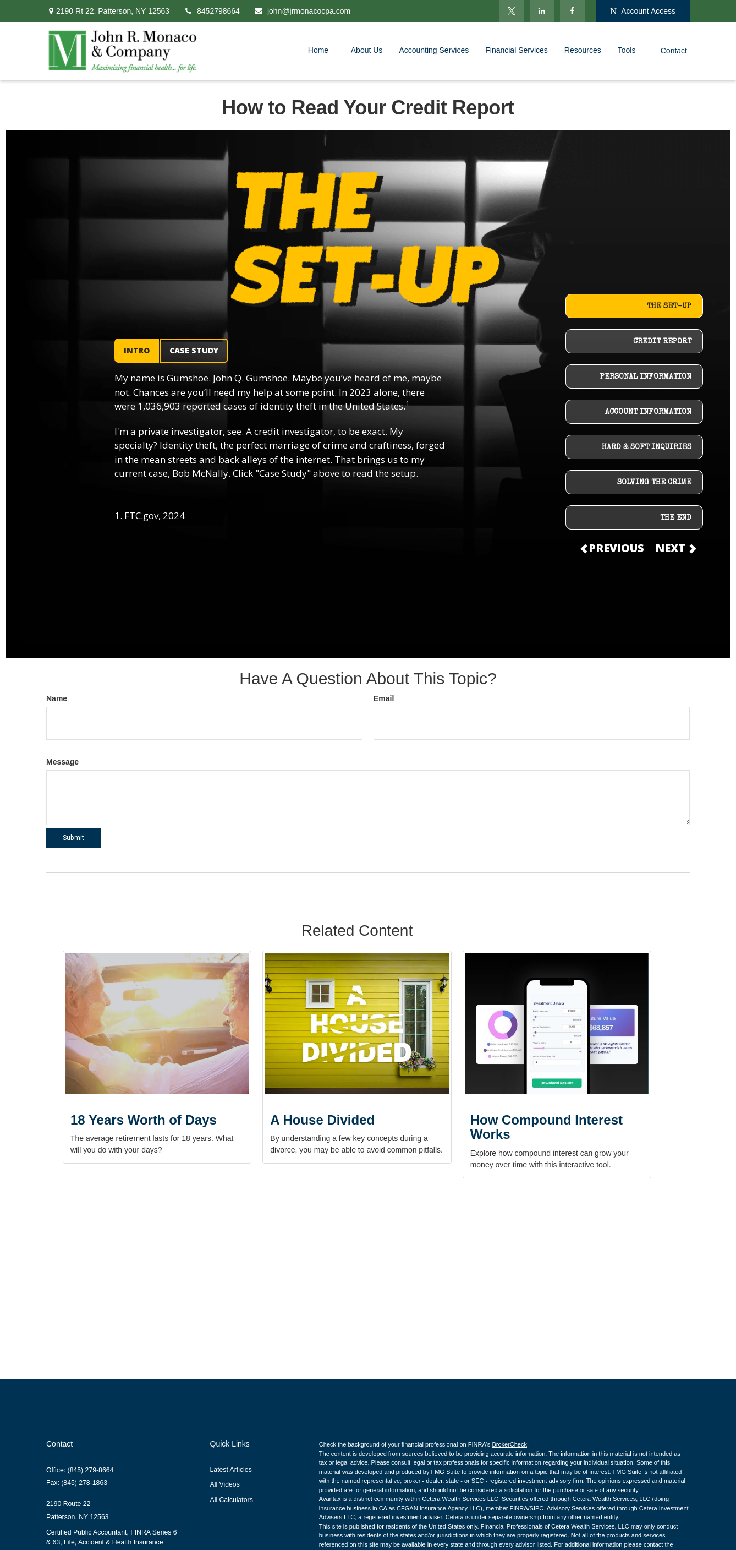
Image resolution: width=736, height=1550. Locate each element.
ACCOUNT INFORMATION (648, 412)
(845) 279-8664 (91, 1470)
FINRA (518, 1508)
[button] (321, 49)
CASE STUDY (193, 350)
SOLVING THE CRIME (654, 483)
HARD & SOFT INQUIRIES (646, 447)
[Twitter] (511, 11)
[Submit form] (73, 838)
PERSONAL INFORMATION (645, 377)
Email (384, 698)
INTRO (137, 350)
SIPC (537, 1508)
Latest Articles (231, 1469)
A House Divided (322, 1119)
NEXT (675, 548)
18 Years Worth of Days (143, 1119)
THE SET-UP (669, 306)
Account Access (642, 11)
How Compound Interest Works (546, 1127)
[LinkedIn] (542, 11)
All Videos (225, 1484)
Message (62, 761)
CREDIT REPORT (662, 342)
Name (56, 698)
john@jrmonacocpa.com (302, 11)
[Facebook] (572, 11)
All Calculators (231, 1500)
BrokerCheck (509, 1444)
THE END (675, 518)
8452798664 (211, 11)
